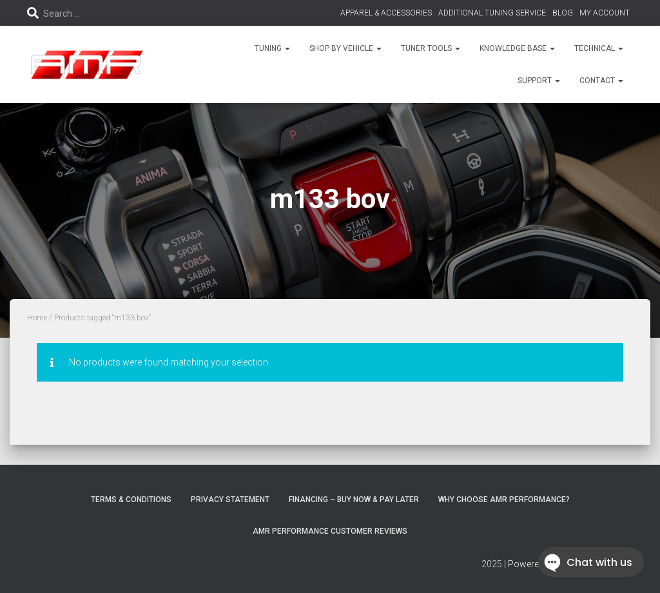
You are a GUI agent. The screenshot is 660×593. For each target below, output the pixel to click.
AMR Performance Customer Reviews (330, 531)
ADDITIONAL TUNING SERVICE (492, 12)
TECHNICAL (598, 48)
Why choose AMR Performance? (504, 499)
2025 (491, 564)
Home (37, 317)
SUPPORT (539, 80)
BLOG (562, 12)
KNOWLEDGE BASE (517, 48)
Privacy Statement (230, 499)
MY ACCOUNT (604, 12)
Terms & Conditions (131, 499)
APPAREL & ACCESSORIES (386, 12)
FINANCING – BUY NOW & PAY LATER (354, 499)
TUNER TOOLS (430, 48)
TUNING (272, 48)
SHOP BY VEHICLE (345, 48)
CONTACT (601, 80)
